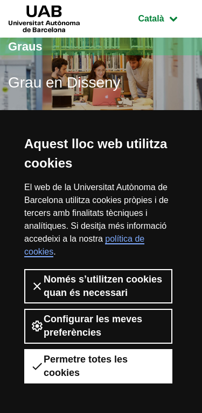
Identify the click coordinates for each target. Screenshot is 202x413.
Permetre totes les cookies (79, 366)
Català (166, 17)
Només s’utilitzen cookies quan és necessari (96, 286)
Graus (25, 46)
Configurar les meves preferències (86, 326)
